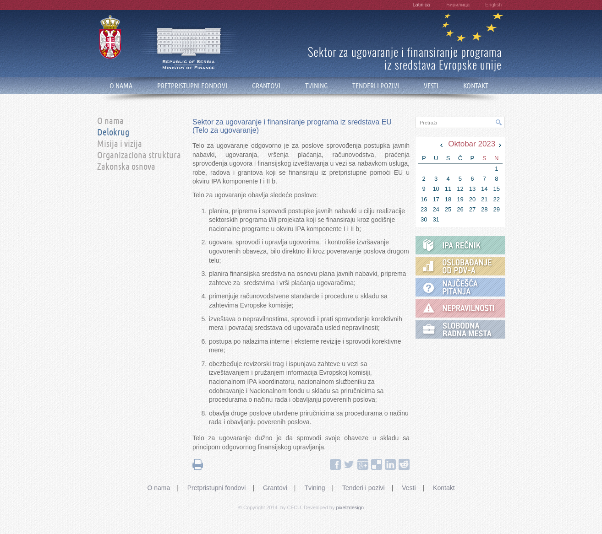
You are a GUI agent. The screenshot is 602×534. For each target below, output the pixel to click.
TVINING (316, 86)
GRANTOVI (266, 86)
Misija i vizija (119, 144)
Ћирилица (457, 4)
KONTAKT (475, 86)
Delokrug (113, 132)
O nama (110, 121)
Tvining (314, 487)
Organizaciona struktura (139, 155)
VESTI (431, 86)
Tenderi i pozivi (363, 487)
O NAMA (120, 86)
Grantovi (275, 487)
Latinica (421, 4)
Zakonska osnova (126, 167)
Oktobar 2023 (471, 144)
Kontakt (443, 487)
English (493, 4)
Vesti (409, 487)
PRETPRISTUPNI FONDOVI (192, 86)
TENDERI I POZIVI (375, 86)
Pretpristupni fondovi (216, 487)
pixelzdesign (350, 507)
